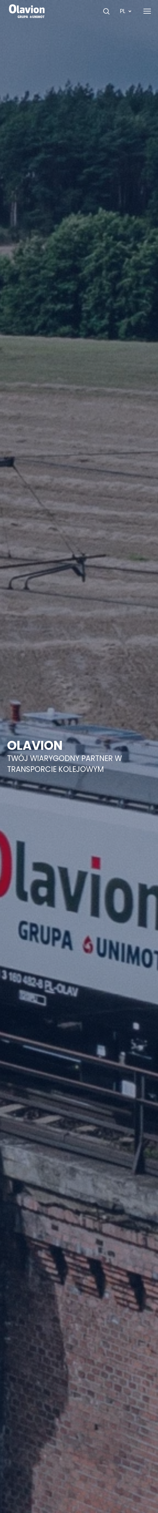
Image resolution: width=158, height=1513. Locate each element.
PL (126, 11)
